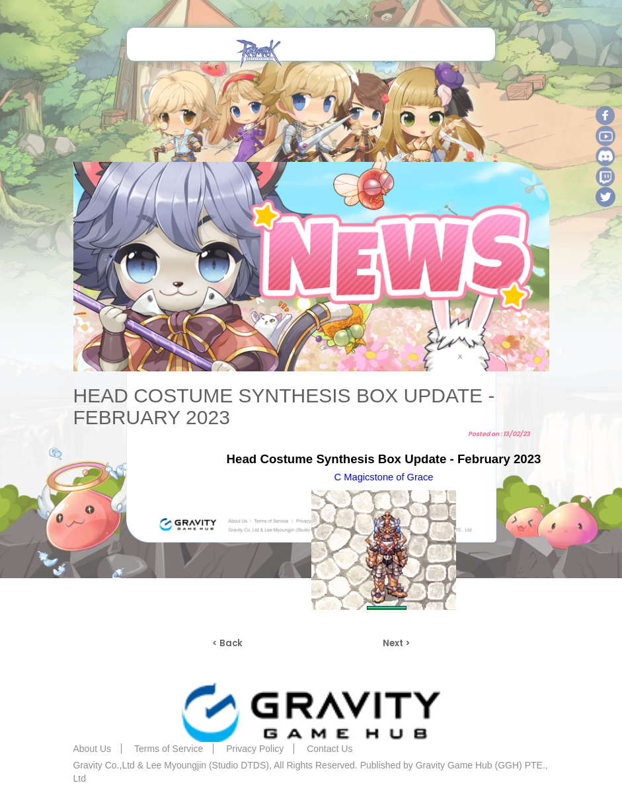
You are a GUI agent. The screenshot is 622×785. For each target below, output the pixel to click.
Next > (396, 643)
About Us (92, 748)
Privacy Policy (255, 748)
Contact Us (329, 748)
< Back (227, 643)
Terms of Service (168, 748)
